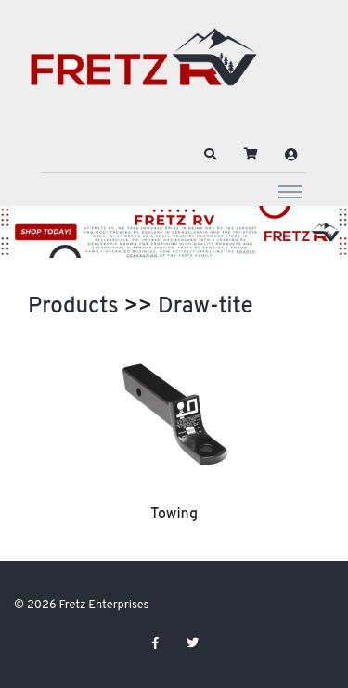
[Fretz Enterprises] (144, 67)
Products (73, 307)
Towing (174, 514)
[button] (211, 155)
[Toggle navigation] (290, 191)
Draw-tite (205, 307)
